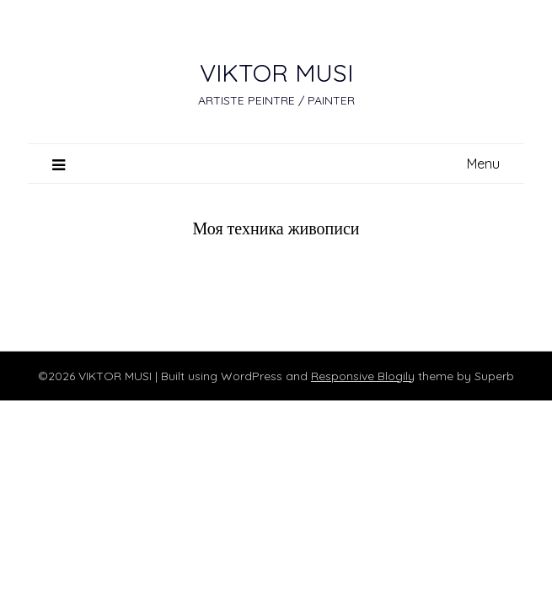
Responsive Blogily (363, 376)
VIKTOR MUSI (276, 72)
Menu (483, 163)
